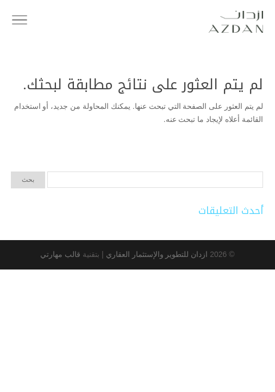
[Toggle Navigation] (19, 22)
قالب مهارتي (60, 254)
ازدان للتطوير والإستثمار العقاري (156, 254)
